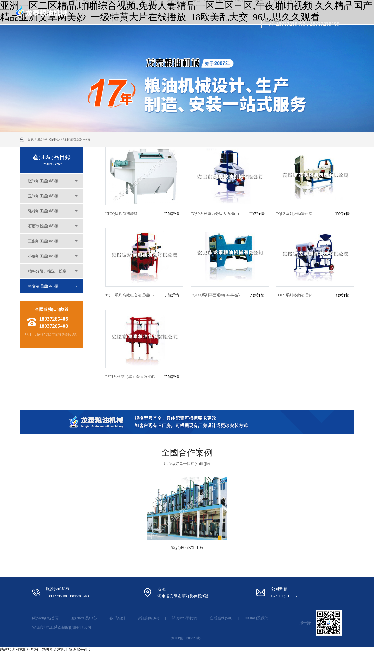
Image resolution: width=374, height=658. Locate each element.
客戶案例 (117, 618)
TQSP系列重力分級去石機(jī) (215, 214)
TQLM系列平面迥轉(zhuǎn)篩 (215, 295)
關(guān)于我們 (184, 618)
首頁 (30, 139)
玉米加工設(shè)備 (43, 197)
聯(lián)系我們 (257, 618)
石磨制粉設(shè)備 (43, 228)
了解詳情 (171, 214)
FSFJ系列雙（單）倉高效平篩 (130, 377)
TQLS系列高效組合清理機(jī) (129, 295)
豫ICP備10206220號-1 (187, 638)
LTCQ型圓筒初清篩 (121, 214)
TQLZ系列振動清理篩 (294, 214)
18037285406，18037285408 (307, 23)
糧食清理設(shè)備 (76, 139)
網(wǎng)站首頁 (45, 618)
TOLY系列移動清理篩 (294, 295)
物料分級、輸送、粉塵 (47, 274)
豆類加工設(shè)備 (43, 243)
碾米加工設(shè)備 (43, 181)
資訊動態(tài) (148, 618)
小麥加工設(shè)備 (43, 259)
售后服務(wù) (221, 618)
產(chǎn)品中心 (48, 139)
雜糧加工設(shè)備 (43, 212)
